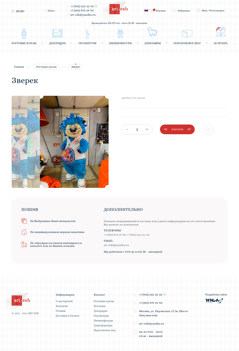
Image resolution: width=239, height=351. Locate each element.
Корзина (159, 10)
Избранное (184, 10)
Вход (204, 10)
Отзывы (61, 311)
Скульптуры (101, 315)
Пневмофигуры (103, 320)
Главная (19, 66)
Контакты (62, 306)
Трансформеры (103, 325)
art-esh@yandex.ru (83, 14)
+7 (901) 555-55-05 (82, 6)
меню (18, 11)
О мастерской (64, 301)
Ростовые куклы (46, 66)
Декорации (100, 311)
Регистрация (216, 10)
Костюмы (100, 306)
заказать (177, 129)
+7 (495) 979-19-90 (82, 10)
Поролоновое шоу (105, 330)
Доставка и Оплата (67, 315)
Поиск (51, 10)
